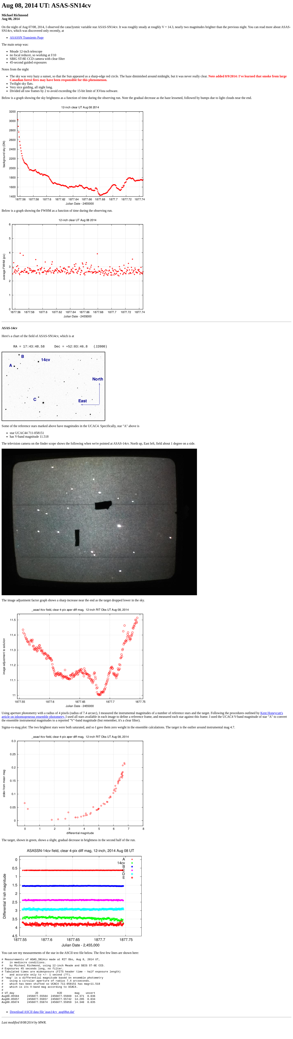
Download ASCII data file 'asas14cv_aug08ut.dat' (42, 1023)
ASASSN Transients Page (27, 37)
